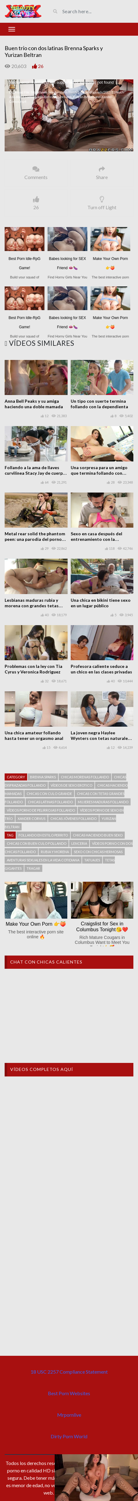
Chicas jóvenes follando (73, 818)
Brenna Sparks (43, 777)
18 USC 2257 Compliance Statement (69, 1372)
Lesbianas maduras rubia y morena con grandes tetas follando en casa (32, 605)
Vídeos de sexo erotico (71, 785)
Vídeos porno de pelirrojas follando (41, 810)
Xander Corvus (31, 818)
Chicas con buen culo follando (36, 843)
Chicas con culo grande (49, 794)
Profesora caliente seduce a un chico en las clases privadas (101, 669)
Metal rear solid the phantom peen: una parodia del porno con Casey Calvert (35, 539)
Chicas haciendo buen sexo (98, 835)
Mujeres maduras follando (103, 802)
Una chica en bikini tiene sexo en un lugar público (101, 602)
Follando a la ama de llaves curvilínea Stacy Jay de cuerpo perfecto (35, 473)
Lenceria (79, 843)
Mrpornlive (69, 1415)
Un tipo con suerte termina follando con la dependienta (99, 403)
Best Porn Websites (69, 1393)
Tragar (33, 868)
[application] (69, 115)
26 (41, 66)
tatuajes (92, 860)
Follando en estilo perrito (43, 835)
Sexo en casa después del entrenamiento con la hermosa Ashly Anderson (96, 539)
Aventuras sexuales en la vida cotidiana (43, 860)
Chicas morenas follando (85, 777)
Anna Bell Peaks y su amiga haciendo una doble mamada (34, 403)
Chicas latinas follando (50, 802)
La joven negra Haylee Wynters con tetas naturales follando (100, 738)
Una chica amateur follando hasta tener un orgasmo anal (34, 735)
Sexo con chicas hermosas (98, 852)
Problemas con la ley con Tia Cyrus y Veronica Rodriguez (33, 669)
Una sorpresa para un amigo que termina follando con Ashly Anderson (99, 473)
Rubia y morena (55, 852)
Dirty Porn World (69, 1436)
